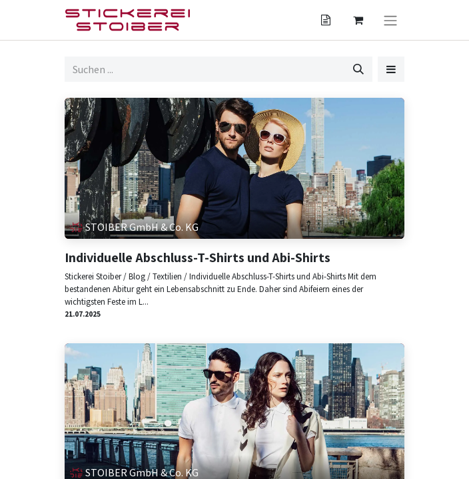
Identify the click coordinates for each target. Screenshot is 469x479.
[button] (391, 69)
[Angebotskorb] (325, 20)
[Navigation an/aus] (390, 20)
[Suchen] (358, 69)
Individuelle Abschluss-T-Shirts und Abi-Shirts (197, 257)
